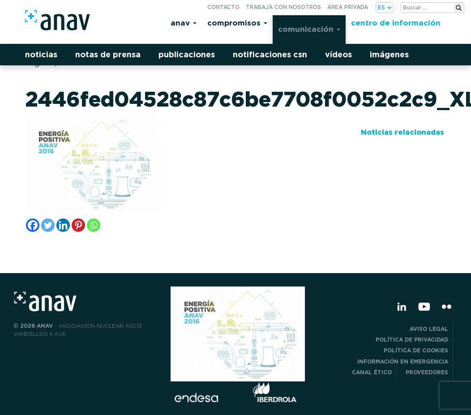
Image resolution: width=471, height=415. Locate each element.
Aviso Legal (429, 329)
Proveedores (427, 372)
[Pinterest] (78, 225)
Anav (184, 22)
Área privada (347, 7)
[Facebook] (32, 225)
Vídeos (338, 54)
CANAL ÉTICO (372, 372)
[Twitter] (48, 225)
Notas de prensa (108, 54)
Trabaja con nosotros (283, 7)
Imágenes (389, 54)
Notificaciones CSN (270, 54)
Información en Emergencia (402, 361)
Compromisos (237, 22)
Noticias (41, 54)
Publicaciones (186, 54)
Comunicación (309, 29)
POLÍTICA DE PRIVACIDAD (412, 339)
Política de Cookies (416, 350)
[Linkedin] (63, 225)
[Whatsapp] (93, 225)
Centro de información (396, 22)
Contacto (223, 7)
